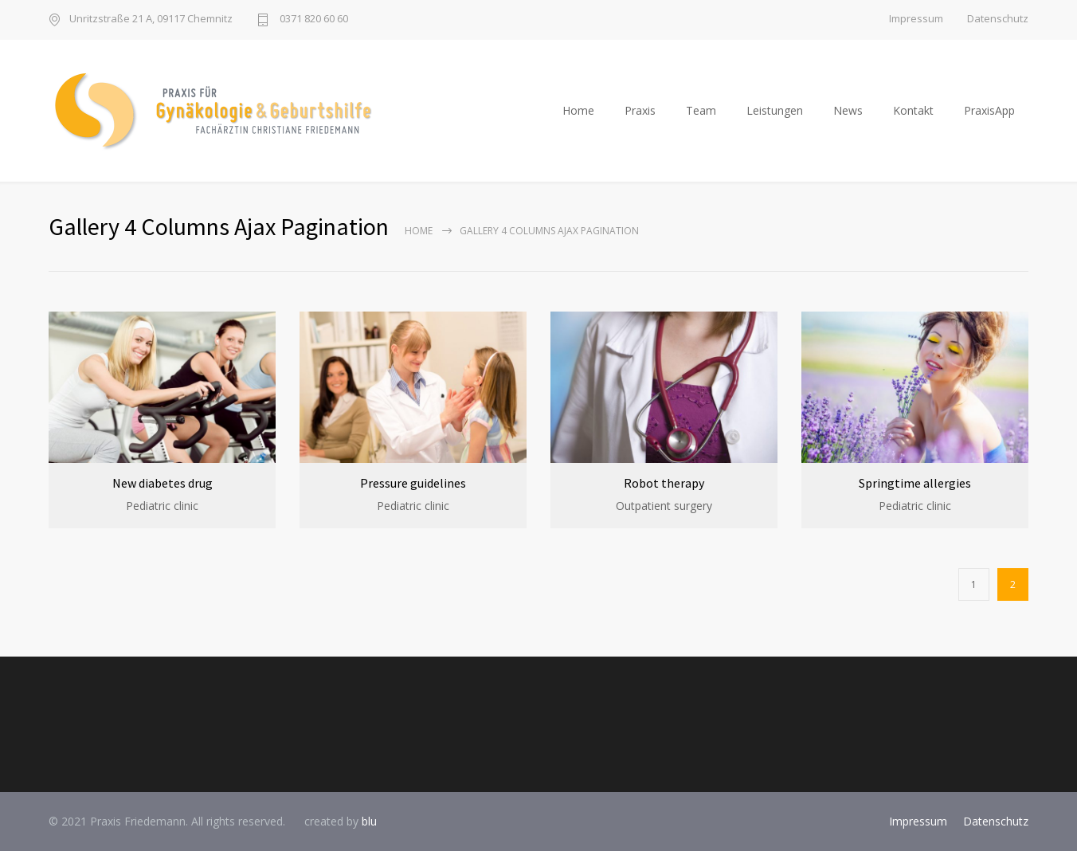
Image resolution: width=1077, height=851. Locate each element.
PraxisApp (989, 110)
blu (369, 821)
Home (578, 110)
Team (701, 110)
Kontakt (913, 110)
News (848, 110)
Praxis (640, 110)
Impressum (916, 19)
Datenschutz (997, 19)
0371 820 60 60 (312, 19)
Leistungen (774, 110)
